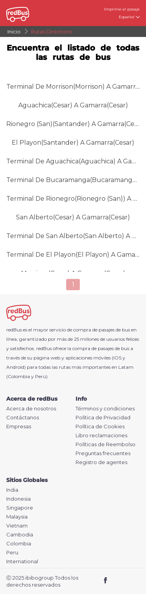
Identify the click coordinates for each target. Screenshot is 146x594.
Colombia (18, 543)
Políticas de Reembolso (105, 444)
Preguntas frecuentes (103, 453)
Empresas (18, 426)
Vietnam (17, 525)
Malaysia (17, 516)
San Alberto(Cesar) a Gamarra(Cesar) (73, 217)
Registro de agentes (101, 462)
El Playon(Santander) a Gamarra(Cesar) (73, 142)
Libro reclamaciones (101, 435)
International (22, 561)
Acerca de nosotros (31, 408)
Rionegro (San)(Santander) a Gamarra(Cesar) (76, 124)
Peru (12, 552)
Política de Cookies (100, 426)
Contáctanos (22, 417)
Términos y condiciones (105, 408)
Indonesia (18, 498)
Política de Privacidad (103, 417)
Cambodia (19, 534)
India (12, 489)
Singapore (19, 507)
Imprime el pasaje (122, 9)
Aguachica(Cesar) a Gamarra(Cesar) (73, 105)
